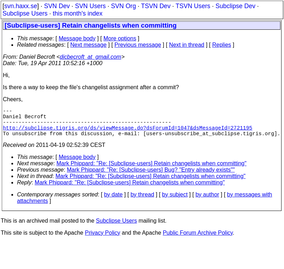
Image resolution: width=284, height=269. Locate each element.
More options (120, 38)
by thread (142, 202)
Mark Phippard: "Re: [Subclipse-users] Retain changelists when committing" (151, 170)
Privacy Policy (102, 240)
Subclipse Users (25, 13)
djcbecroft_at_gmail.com (90, 57)
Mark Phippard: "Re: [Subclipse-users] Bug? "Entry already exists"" (151, 177)
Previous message (138, 45)
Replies (221, 45)
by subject (175, 202)
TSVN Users (193, 6)
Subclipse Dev (235, 6)
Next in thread (187, 45)
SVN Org (123, 6)
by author (207, 202)
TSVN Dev (156, 6)
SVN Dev (56, 6)
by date (113, 202)
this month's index (77, 13)
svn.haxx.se (20, 6)
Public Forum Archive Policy (198, 240)
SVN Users (90, 6)
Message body (77, 38)
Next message (88, 45)
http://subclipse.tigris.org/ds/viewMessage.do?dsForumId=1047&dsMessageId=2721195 (127, 133)
